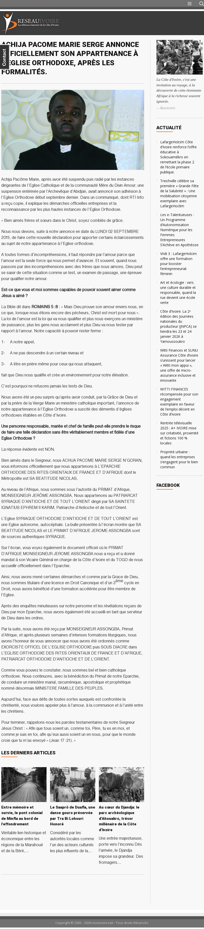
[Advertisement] (144, 23)
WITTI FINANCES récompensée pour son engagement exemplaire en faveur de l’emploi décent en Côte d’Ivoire (179, 402)
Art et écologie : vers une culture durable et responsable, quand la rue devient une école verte (178, 292)
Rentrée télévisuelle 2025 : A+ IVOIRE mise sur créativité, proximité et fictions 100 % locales (179, 433)
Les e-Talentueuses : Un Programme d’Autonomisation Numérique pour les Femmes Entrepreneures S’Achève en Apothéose (179, 229)
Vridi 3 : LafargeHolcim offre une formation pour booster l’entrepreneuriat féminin (178, 263)
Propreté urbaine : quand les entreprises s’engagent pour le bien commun (179, 459)
